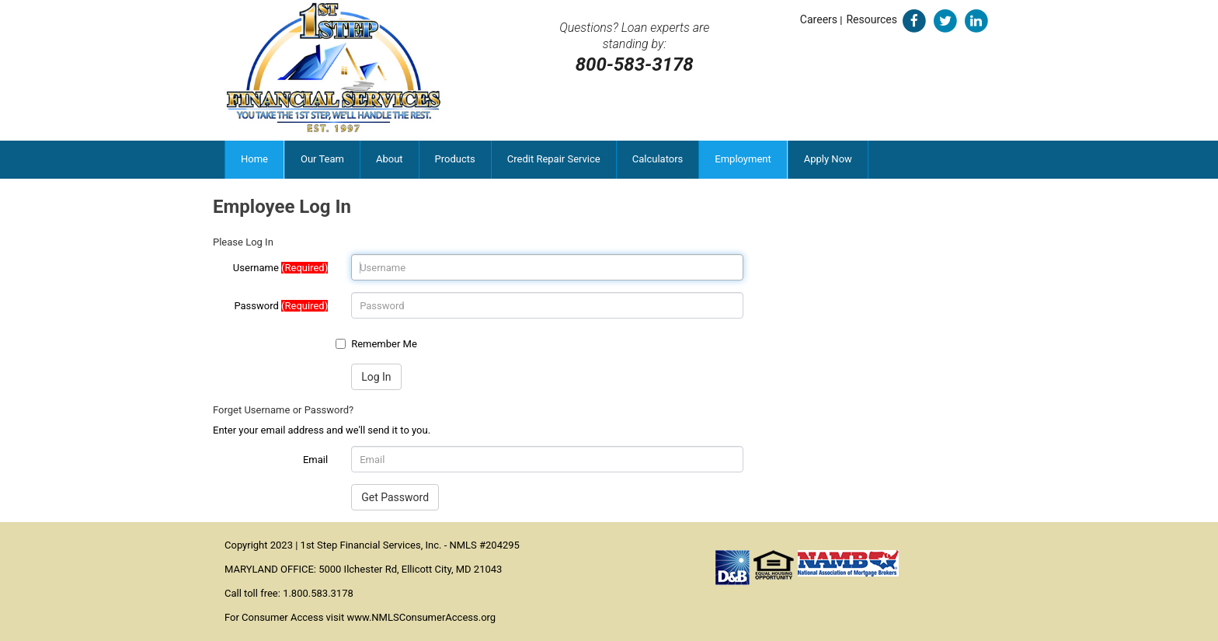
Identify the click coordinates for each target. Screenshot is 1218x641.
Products (455, 159)
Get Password (395, 497)
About (389, 159)
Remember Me (384, 344)
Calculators (658, 159)
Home (254, 159)
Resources (871, 19)
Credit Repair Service (553, 159)
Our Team (322, 159)
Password (281, 306)
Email (315, 459)
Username (280, 267)
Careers (818, 19)
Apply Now (828, 159)
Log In (376, 377)
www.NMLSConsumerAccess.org (421, 617)
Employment (743, 159)
